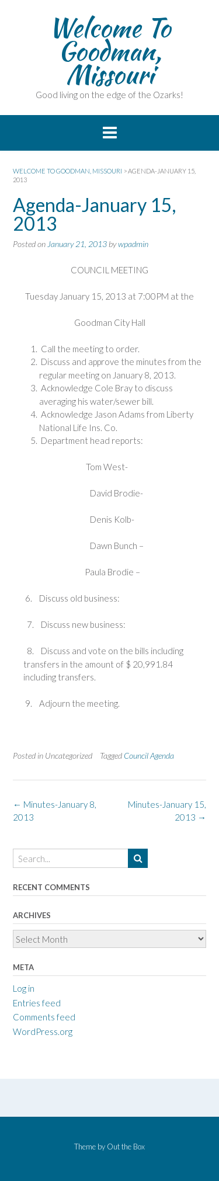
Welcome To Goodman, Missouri (109, 51)
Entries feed (37, 1003)
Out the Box (126, 1146)
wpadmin (133, 244)
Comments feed (44, 1017)
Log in (23, 988)
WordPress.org (42, 1031)
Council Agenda (149, 755)
